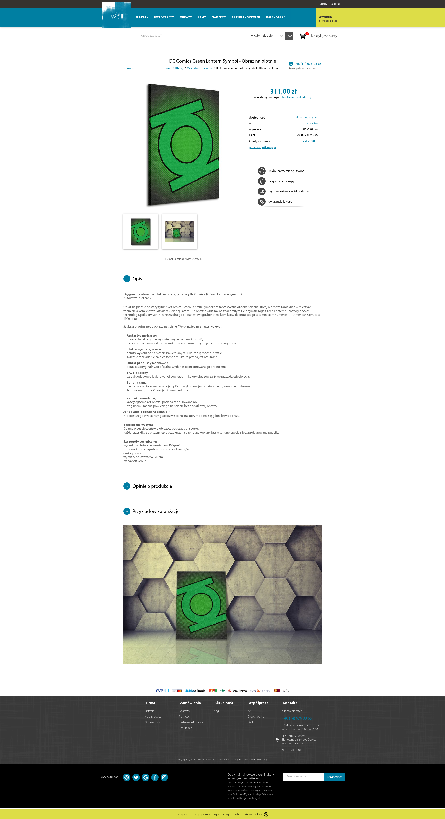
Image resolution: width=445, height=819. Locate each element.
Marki (250, 721)
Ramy (202, 17)
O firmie (149, 710)
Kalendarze (275, 17)
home (168, 68)
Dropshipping (255, 715)
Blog (216, 710)
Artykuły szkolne (246, 17)
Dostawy (184, 710)
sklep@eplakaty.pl (292, 710)
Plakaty (141, 17)
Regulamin (185, 727)
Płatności (184, 715)
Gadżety (219, 17)
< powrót (129, 68)
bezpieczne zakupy (276, 181)
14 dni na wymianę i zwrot (281, 171)
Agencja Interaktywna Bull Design (251, 759)
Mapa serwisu (153, 715)
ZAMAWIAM (334, 776)
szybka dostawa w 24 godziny (283, 191)
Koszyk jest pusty (317, 36)
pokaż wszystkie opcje (262, 147)
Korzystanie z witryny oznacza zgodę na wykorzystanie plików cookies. (219, 813)
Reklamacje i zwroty (191, 721)
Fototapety (164, 17)
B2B (249, 710)
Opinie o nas (152, 721)
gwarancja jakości (275, 201)
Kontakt (290, 702)
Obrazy (186, 17)
